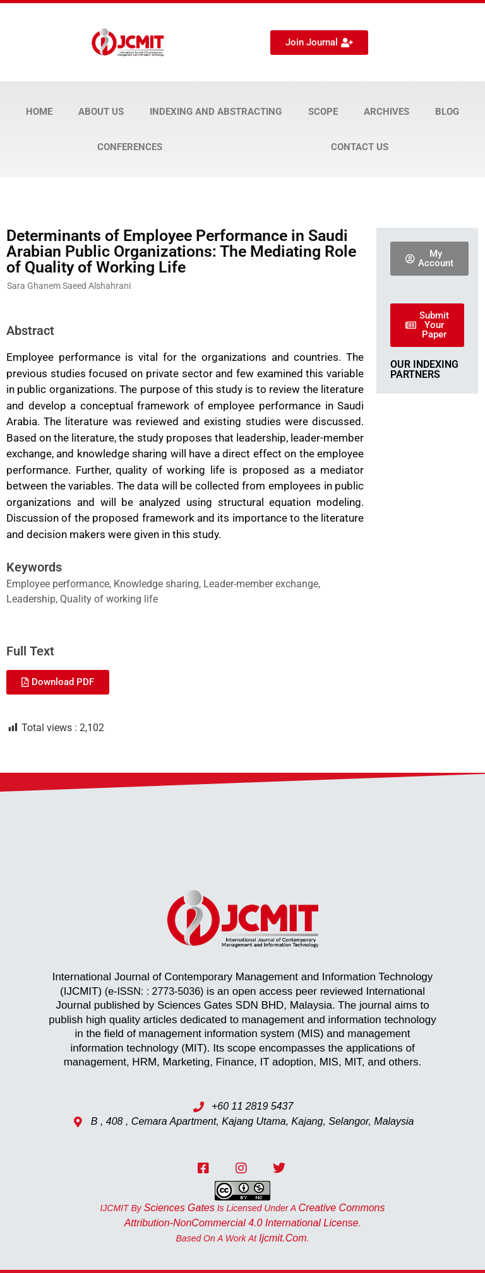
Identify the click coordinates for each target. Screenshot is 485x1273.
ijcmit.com (283, 1238)
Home (39, 111)
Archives (386, 111)
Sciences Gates (179, 1207)
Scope (323, 111)
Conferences (129, 147)
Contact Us (359, 147)
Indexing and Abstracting (216, 111)
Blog (447, 111)
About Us (101, 111)
